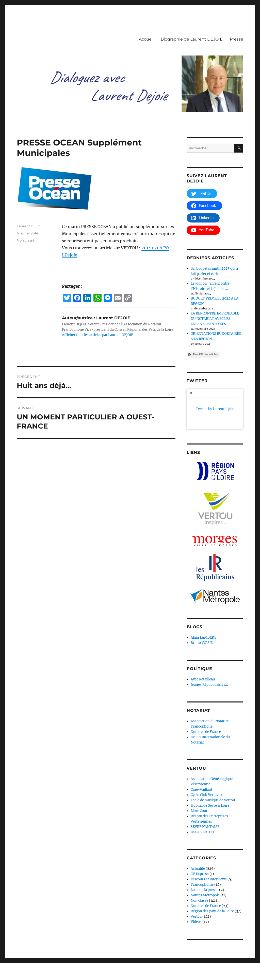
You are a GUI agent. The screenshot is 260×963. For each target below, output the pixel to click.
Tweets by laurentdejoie (206, 391)
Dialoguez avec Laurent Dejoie (41, 941)
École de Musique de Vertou (213, 765)
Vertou (196, 881)
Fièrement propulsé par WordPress (159, 941)
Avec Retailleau (203, 644)
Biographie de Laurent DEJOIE (192, 39)
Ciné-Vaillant (201, 754)
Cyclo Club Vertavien (207, 759)
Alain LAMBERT (203, 602)
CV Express (200, 839)
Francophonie (202, 849)
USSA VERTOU (202, 797)
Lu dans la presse (204, 855)
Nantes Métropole (205, 860)
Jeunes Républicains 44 (209, 649)
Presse (236, 39)
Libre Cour (199, 775)
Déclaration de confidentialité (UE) (98, 941)
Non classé (26, 240)
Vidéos (196, 886)
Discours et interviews (209, 844)
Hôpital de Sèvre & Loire (210, 770)
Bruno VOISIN (202, 607)
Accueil (146, 39)
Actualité (198, 833)
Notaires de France (206, 696)
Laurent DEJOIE (30, 226)
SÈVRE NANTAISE (205, 791)
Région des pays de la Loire (212, 876)
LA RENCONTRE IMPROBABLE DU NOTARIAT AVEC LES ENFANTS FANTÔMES (215, 318)
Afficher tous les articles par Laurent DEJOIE (97, 335)
